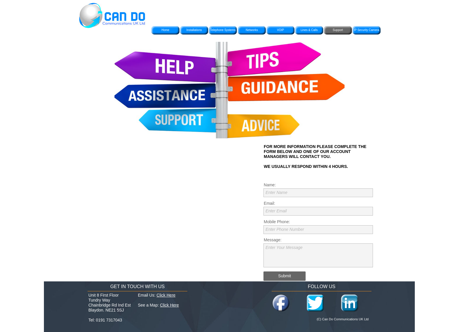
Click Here (166, 295)
